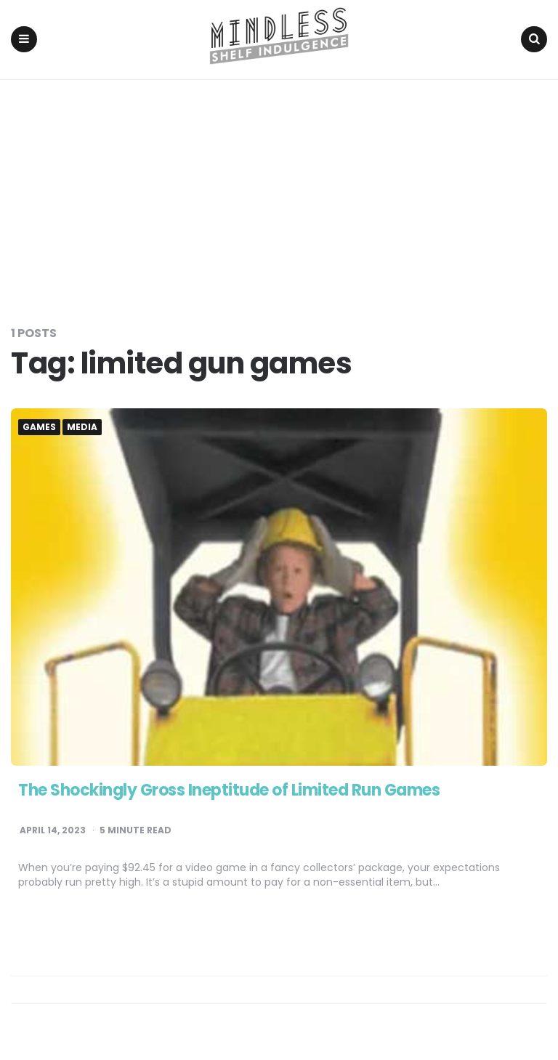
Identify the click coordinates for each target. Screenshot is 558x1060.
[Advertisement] (279, 189)
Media (82, 427)
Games (39, 427)
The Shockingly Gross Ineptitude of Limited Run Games (229, 790)
